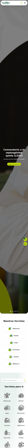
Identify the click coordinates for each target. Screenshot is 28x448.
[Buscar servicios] (14, 380)
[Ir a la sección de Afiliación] (7, 397)
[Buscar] (21, 2)
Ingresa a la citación (14, 164)
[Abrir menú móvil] (25, 3)
